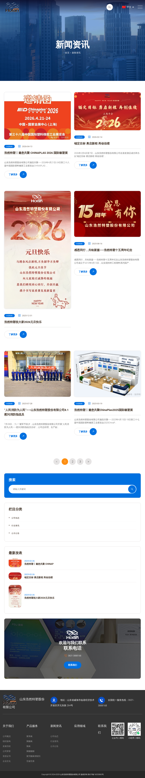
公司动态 (15, 518)
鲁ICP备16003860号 (96, 774)
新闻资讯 (76, 53)
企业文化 (7, 761)
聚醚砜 (29, 741)
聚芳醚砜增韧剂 (33, 756)
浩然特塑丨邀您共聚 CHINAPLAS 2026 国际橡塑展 (36, 153)
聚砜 (28, 746)
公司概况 (7, 736)
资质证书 (7, 756)
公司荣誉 (7, 751)
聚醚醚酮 (30, 751)
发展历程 (7, 746)
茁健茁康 (30, 761)
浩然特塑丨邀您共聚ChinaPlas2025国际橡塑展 (103, 410)
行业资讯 (15, 526)
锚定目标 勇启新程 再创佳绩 (92, 143)
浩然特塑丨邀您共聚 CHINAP (39, 564)
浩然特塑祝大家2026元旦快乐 (23, 322)
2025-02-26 (29, 561)
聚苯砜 (29, 736)
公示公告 (15, 533)
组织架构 (7, 741)
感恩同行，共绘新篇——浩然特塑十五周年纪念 (103, 250)
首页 (67, 53)
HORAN (9, 147)
